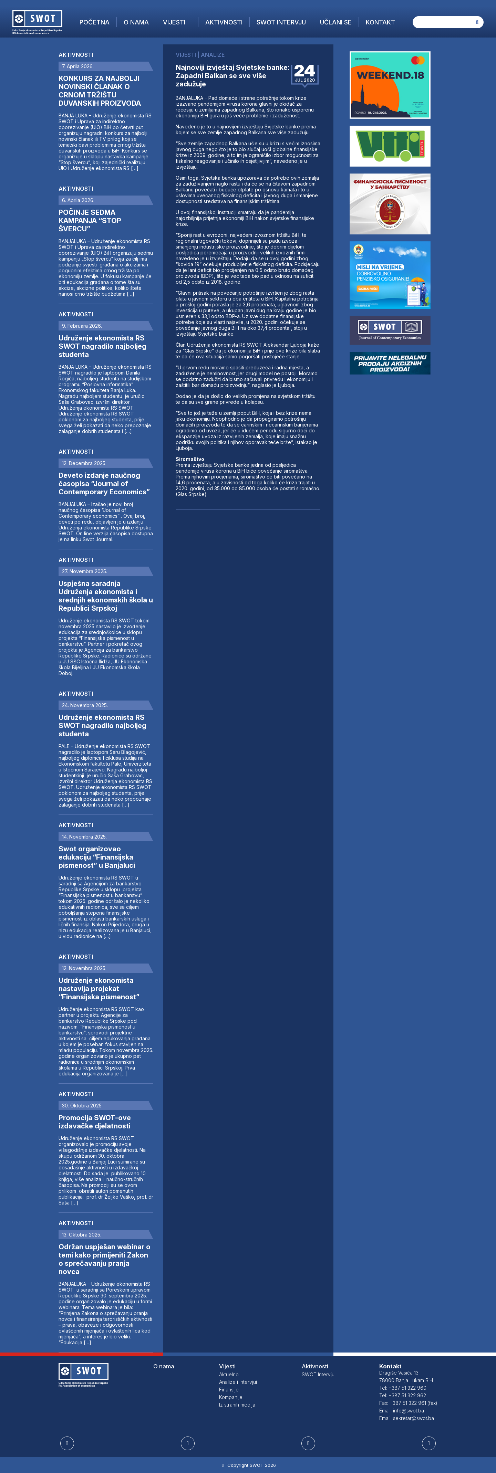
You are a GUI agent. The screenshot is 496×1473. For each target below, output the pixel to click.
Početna (95, 22)
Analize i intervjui (238, 1382)
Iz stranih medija (237, 1405)
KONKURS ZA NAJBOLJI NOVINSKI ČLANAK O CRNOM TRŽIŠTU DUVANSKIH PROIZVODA (100, 90)
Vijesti (174, 22)
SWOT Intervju (281, 22)
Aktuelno (229, 1374)
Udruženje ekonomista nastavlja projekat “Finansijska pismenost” (99, 988)
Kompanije (230, 1397)
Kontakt (380, 22)
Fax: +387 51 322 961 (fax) (408, 1403)
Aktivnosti (223, 22)
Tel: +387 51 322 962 (402, 1395)
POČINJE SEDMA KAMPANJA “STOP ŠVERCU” (90, 220)
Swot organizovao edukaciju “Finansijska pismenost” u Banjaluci (97, 857)
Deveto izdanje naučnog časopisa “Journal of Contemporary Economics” (104, 483)
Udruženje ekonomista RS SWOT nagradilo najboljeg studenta (102, 346)
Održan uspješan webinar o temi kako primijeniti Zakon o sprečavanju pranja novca (105, 1259)
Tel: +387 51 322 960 (402, 1388)
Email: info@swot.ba (401, 1410)
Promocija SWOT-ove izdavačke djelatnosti (95, 1122)
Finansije (229, 1389)
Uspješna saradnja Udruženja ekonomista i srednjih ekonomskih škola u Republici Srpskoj (106, 595)
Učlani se (336, 22)
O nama (136, 22)
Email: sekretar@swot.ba (406, 1418)
